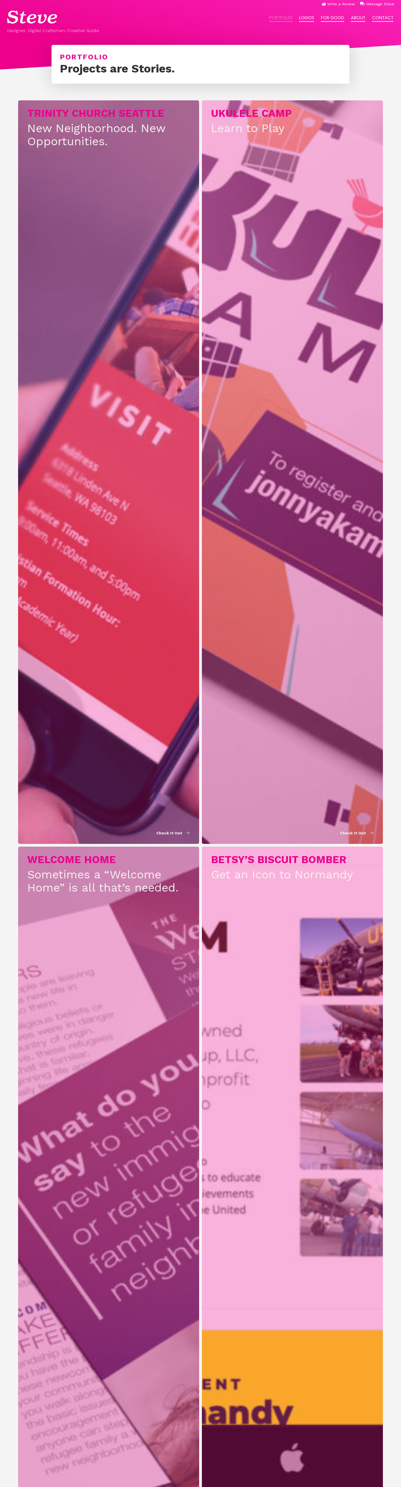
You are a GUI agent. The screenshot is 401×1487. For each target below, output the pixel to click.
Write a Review (338, 4)
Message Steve (377, 4)
